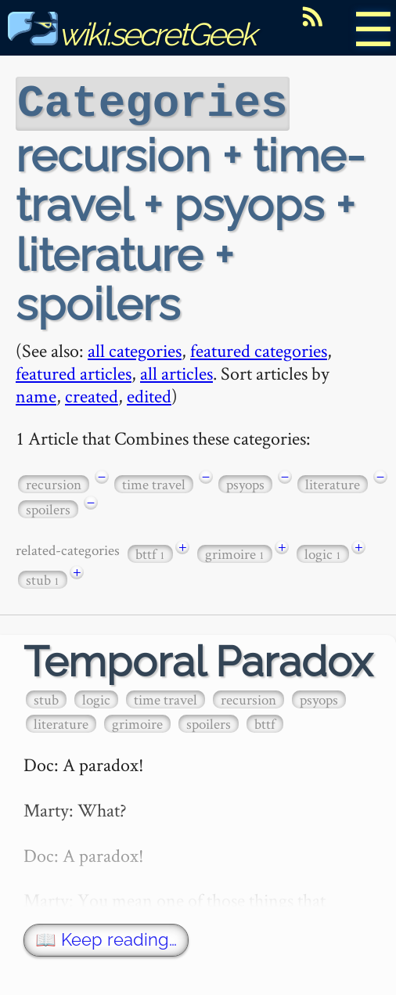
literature (332, 483)
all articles (176, 371)
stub (42, 578)
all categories (135, 349)
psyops (245, 483)
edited (149, 394)
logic (322, 552)
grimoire (235, 552)
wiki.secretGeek (131, 34)
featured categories (258, 349)
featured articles (73, 371)
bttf (150, 552)
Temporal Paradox (198, 660)
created (91, 394)
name (36, 394)
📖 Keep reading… (106, 938)
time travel (153, 483)
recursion (53, 483)
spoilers (48, 508)
